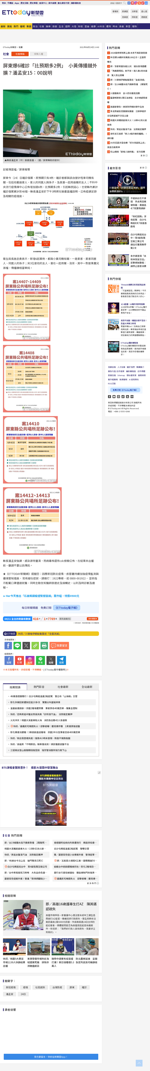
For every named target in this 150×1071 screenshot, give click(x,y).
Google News (146, 2)
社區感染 (40, 987)
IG (135, 2)
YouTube (132, 2)
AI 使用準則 (134, 379)
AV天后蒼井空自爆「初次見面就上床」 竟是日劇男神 (127, 145)
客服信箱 (112, 375)
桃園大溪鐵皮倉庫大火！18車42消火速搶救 (127, 122)
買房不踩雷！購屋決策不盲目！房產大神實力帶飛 (134, 322)
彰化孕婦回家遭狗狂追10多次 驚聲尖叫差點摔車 (35, 702)
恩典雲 (125, 17)
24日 (23, 994)
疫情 (25, 987)
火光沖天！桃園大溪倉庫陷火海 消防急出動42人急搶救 (38, 720)
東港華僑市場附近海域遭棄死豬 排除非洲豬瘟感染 (38, 962)
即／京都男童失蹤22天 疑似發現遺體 (128, 66)
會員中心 (43, 3)
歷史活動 (24, 3)
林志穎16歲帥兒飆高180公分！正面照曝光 (126, 59)
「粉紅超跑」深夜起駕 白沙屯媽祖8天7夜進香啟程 (138, 221)
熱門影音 (39, 687)
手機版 (10, 3)
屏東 (72, 987)
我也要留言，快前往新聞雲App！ (51, 1056)
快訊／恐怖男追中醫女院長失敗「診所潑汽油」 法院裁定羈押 (41, 714)
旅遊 (54, 26)
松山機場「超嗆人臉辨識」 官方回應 (127, 151)
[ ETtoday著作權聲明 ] (55, 669)
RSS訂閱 (112, 383)
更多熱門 (93, 883)
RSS (139, 2)
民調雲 (125, 11)
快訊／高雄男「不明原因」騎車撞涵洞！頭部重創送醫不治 (39, 744)
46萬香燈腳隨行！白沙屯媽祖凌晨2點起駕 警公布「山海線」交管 (43, 696)
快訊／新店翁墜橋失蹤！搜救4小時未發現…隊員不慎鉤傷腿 (40, 738)
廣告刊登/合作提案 (116, 371)
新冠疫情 (11, 987)
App (17, 3)
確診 (84, 987)
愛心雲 (144, 11)
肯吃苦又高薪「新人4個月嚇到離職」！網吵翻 (127, 136)
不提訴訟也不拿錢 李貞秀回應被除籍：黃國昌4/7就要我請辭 (138, 203)
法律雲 (135, 11)
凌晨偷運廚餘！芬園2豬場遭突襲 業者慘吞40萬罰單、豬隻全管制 (43, 708)
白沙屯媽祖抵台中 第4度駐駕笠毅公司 (27, 866)
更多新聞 (91, 618)
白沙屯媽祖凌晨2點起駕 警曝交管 (71, 848)
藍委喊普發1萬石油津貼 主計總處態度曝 (127, 100)
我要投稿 (112, 367)
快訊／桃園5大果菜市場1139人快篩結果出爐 (14, 962)
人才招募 (121, 367)
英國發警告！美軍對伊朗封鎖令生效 (127, 106)
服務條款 (142, 375)
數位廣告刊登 (63, 3)
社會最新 (63, 687)
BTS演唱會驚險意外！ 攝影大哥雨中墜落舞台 (30, 767)
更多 (144, 155)
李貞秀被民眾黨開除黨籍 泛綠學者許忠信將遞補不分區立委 (126, 113)
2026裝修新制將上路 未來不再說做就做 (128, 52)
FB (129, 2)
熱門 (16, 26)
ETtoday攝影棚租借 (129, 342)
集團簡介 (140, 367)
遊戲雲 (144, 17)
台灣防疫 (57, 987)
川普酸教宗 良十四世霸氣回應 (125, 93)
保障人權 (38, 53)
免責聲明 (123, 379)
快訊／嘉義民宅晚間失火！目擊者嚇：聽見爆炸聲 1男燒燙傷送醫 (46, 726)
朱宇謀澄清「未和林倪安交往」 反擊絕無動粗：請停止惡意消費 (138, 261)
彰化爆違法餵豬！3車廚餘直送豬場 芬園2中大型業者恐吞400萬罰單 (45, 732)
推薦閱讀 (15, 687)
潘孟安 (9, 994)
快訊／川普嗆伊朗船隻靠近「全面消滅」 (39, 633)
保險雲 (135, 17)
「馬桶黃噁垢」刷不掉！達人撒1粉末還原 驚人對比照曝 (127, 73)
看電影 (115, 11)
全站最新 (87, 687)
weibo (142, 2)
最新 (3, 26)
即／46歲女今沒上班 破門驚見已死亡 (23, 860)
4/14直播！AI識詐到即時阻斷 (133, 304)
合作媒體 (141, 371)
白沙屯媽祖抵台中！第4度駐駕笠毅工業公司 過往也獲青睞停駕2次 (138, 241)
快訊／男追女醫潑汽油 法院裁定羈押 (23, 854)
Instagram (118, 396)
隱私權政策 (131, 375)
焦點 (9, 26)
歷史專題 (34, 3)
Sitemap (121, 375)
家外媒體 (52, 3)
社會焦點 (20, 53)
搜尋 (124, 2)
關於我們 (131, 367)
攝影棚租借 (76, 3)
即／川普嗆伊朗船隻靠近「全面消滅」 (128, 79)
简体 (4, 3)
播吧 (22, 26)
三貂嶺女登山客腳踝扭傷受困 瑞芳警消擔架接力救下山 (38, 750)
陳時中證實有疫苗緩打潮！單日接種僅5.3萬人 (63, 962)
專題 (29, 26)
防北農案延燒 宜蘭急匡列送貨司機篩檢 (86, 960)
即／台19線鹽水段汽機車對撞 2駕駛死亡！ (127, 86)
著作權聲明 (113, 379)
